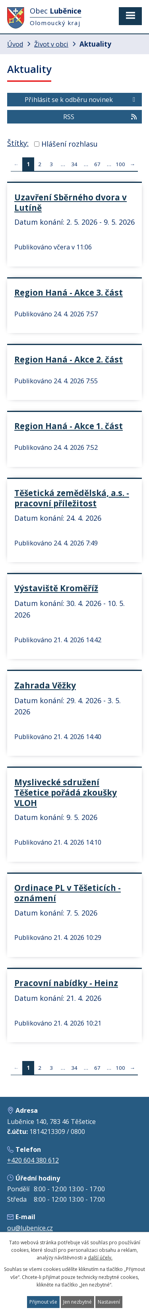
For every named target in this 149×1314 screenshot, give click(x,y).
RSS (100, 116)
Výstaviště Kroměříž (56, 588)
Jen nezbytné (77, 1301)
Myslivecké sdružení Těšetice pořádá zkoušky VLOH (65, 792)
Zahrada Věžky (45, 685)
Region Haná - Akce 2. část (68, 359)
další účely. (100, 1257)
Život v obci (51, 44)
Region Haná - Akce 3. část (68, 292)
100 (120, 164)
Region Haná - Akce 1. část (68, 425)
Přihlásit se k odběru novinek (81, 99)
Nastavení (109, 1301)
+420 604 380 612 (33, 1160)
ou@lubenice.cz (30, 1228)
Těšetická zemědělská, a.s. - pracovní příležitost (71, 498)
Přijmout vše (43, 1301)
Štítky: (18, 143)
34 (74, 164)
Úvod (15, 44)
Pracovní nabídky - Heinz (66, 982)
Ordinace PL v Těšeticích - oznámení (67, 893)
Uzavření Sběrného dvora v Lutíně (70, 202)
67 (97, 164)
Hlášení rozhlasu (69, 144)
